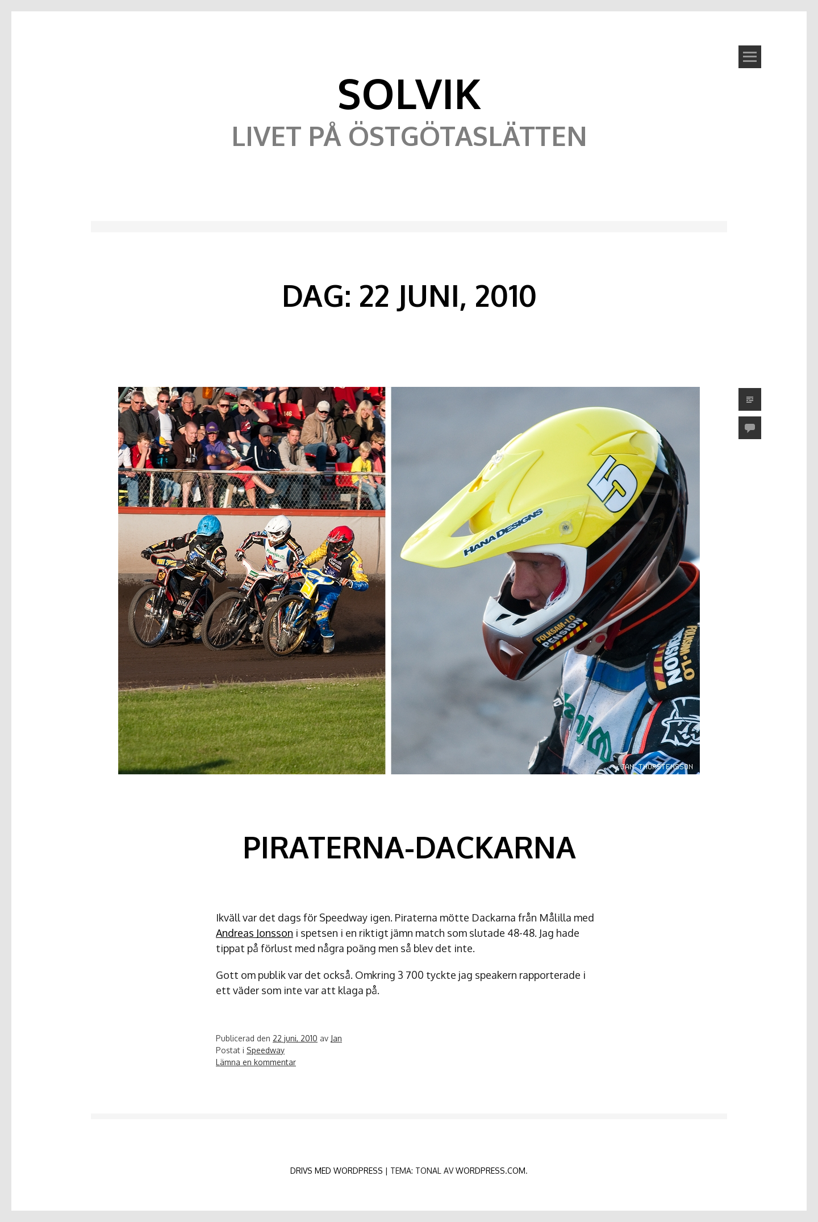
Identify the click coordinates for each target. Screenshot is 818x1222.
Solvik (409, 92)
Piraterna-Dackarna (409, 846)
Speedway (266, 1050)
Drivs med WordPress (336, 1170)
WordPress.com (490, 1170)
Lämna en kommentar (256, 1062)
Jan (336, 1038)
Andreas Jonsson (254, 933)
